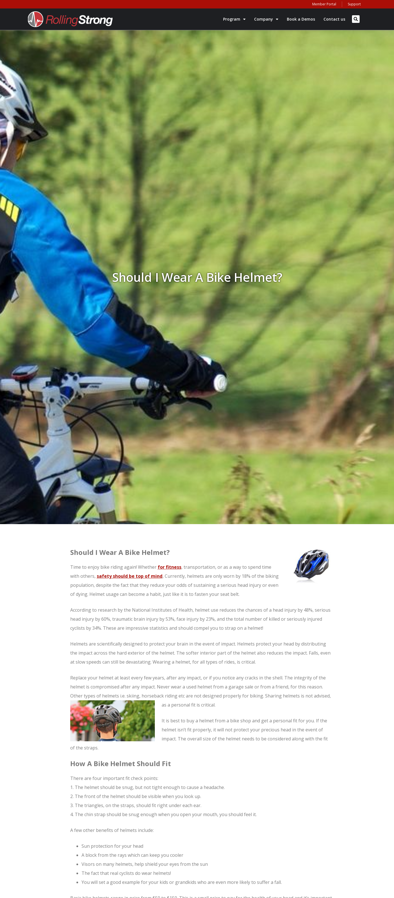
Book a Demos (301, 19)
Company (266, 19)
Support (354, 4)
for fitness (169, 567)
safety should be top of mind (129, 576)
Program (234, 19)
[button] (356, 19)
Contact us (334, 19)
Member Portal (324, 4)
